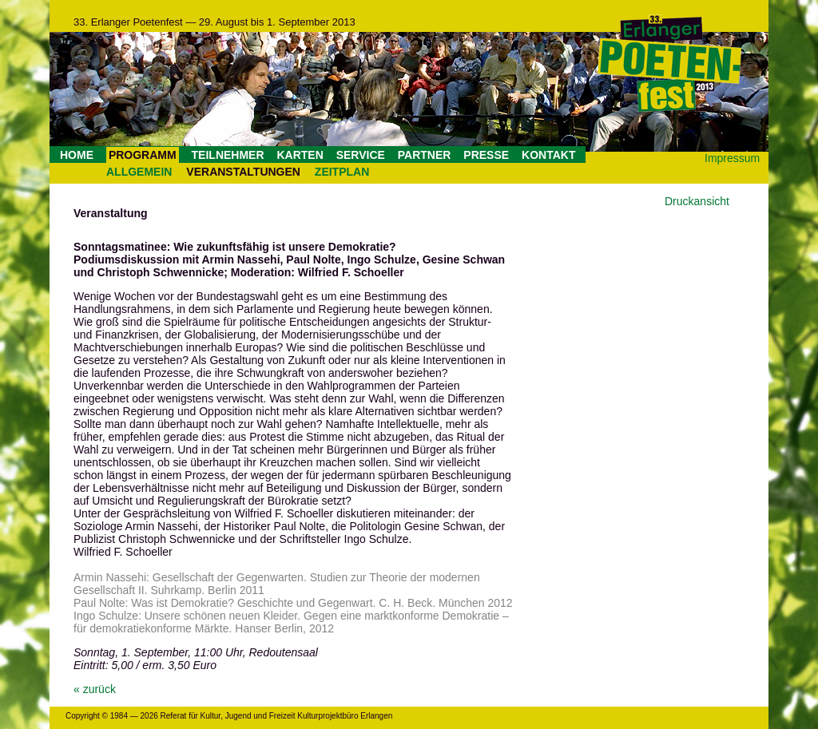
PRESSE (486, 155)
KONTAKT (548, 155)
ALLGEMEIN (139, 171)
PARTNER (424, 155)
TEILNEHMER (228, 155)
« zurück (94, 689)
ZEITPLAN (342, 171)
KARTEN (299, 155)
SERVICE (360, 155)
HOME (76, 155)
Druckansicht (697, 201)
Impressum (732, 158)
